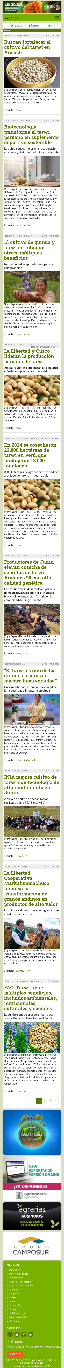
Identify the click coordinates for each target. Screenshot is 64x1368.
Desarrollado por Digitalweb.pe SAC (32, 1366)
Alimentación (16, 1277)
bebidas (27, 225)
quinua (26, 334)
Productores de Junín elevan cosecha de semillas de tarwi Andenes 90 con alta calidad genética (29, 572)
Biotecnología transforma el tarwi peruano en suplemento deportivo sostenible (31, 134)
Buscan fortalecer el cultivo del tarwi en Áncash (27, 47)
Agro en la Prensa (18, 1273)
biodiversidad (30, 760)
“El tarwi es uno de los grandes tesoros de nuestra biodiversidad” (30, 675)
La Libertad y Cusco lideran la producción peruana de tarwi (29, 356)
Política (13, 1301)
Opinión (13, 1297)
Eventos (13, 1289)
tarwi (18, 110)
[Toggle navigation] (57, 17)
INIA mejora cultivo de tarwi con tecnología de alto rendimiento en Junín (31, 785)
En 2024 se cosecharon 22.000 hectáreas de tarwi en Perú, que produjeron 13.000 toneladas (30, 455)
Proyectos (14, 1309)
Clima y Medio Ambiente (22, 1285)
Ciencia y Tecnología (20, 1281)
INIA (18, 653)
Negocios (14, 1293)
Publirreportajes (18, 1313)
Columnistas (16, 1321)
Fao (25, 1091)
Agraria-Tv (14, 1269)
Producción (15, 1305)
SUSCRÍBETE (15, 1354)
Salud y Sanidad (17, 1317)
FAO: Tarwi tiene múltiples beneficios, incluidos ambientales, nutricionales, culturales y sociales (30, 997)
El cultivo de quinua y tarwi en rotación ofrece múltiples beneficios (29, 250)
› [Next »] (55, 1101)
